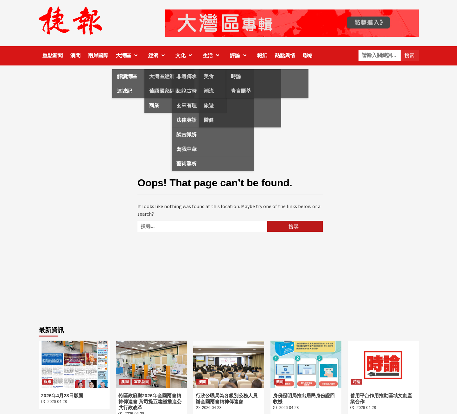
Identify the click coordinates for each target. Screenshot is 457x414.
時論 (356, 382)
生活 (212, 55)
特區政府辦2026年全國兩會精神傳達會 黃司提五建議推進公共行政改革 (149, 401)
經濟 (158, 55)
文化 (185, 55)
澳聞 (75, 55)
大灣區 (128, 55)
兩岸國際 (98, 55)
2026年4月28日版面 (62, 395)
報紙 (262, 55)
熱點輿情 (285, 55)
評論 (240, 55)
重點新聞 (52, 55)
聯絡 (308, 55)
